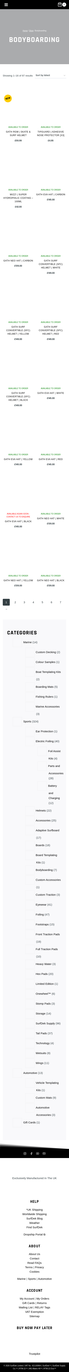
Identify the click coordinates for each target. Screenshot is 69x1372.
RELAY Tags (42, 1307)
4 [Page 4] (33, 602)
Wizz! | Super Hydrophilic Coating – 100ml (18, 198)
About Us (34, 1254)
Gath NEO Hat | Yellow (18, 580)
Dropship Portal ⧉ (34, 1234)
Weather (34, 1222)
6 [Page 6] (51, 602)
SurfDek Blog (34, 1218)
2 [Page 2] (15, 602)
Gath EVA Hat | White (50, 393)
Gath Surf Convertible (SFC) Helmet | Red (51, 330)
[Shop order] (50, 75)
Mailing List (26, 1307)
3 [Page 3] (24, 602)
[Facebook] (31, 1153)
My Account (27, 1298)
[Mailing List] (44, 1153)
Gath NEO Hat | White (50, 518)
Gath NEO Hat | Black (50, 580)
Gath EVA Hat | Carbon (50, 194)
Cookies (34, 1271)
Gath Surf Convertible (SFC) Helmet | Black (18, 396)
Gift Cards (28, 1303)
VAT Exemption (34, 1311)
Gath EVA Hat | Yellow (18, 459)
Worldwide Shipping (34, 1214)
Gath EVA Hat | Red (51, 459)
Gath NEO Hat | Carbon (18, 260)
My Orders (42, 1298)
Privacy (39, 1267)
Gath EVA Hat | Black (18, 521)
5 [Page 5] (42, 602)
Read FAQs (34, 1262)
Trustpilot (34, 1353)
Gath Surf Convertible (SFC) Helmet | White (51, 264)
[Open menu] (6, 5)
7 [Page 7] (60, 602)
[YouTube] (37, 1153)
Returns (42, 1303)
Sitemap (34, 1316)
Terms (29, 1267)
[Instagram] (25, 1153)
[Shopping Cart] (62, 4)
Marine (21, 1278)
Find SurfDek (34, 1227)
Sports (32, 1278)
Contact (34, 1258)
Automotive (45, 1278)
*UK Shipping (34, 1209)
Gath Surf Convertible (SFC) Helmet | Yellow (18, 330)
